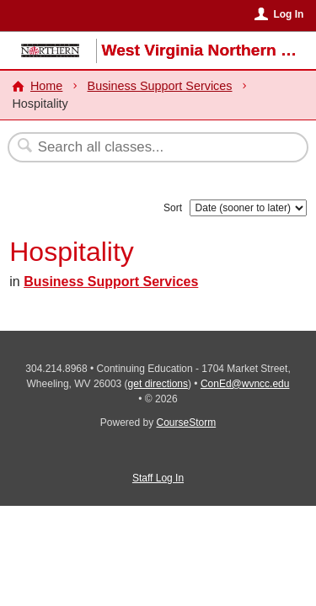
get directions (158, 384)
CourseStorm (187, 422)
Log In (288, 14)
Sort (172, 208)
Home (46, 86)
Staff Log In (158, 478)
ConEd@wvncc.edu (245, 384)
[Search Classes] (149, 147)
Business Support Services (160, 86)
